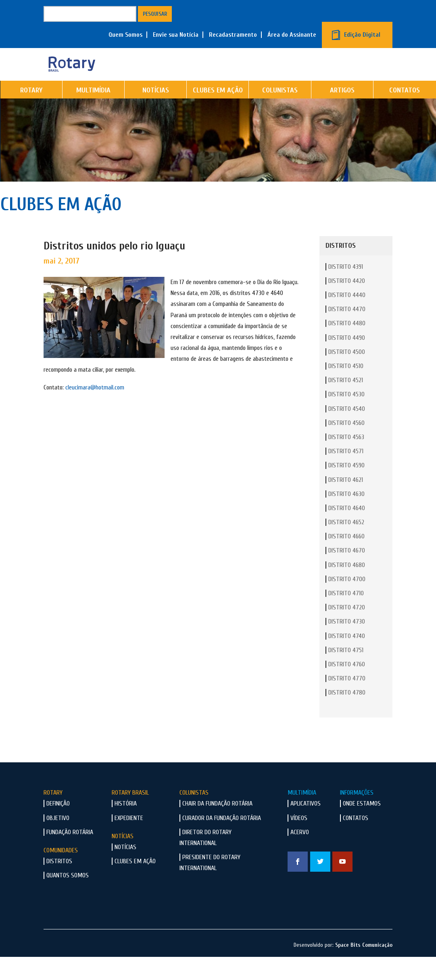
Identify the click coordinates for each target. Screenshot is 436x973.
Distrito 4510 (345, 382)
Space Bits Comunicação (363, 961)
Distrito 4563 (346, 453)
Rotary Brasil (130, 809)
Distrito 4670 (346, 567)
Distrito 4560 (346, 439)
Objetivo (57, 834)
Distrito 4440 (346, 311)
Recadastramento (233, 34)
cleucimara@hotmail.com (94, 404)
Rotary (31, 107)
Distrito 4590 (346, 481)
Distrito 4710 (346, 609)
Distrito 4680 (346, 581)
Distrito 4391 (345, 283)
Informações (356, 809)
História (126, 820)
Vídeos (298, 834)
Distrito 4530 (346, 410)
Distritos (59, 877)
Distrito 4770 (346, 695)
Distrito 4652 (346, 538)
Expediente (129, 834)
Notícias (155, 107)
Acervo (299, 848)
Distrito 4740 (346, 652)
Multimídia (93, 107)
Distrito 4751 (345, 666)
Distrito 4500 (346, 368)
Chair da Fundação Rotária (217, 820)
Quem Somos (125, 34)
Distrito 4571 (345, 467)
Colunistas (280, 107)
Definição (58, 820)
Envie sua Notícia (175, 34)
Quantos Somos (67, 892)
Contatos (355, 834)
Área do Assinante (291, 34)
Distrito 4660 (346, 553)
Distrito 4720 (346, 624)
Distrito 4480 (346, 339)
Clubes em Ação (218, 107)
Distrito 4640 (346, 524)
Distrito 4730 (346, 638)
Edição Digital (362, 34)
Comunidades (61, 866)
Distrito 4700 (346, 595)
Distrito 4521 (345, 396)
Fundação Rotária (69, 848)
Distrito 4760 (346, 680)
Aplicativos (305, 820)
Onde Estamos (362, 820)
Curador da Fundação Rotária (221, 834)
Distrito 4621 (345, 496)
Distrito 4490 (346, 354)
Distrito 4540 (346, 425)
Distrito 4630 (346, 510)
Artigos (342, 107)
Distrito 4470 (346, 325)
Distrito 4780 (346, 709)
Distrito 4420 (346, 297)
